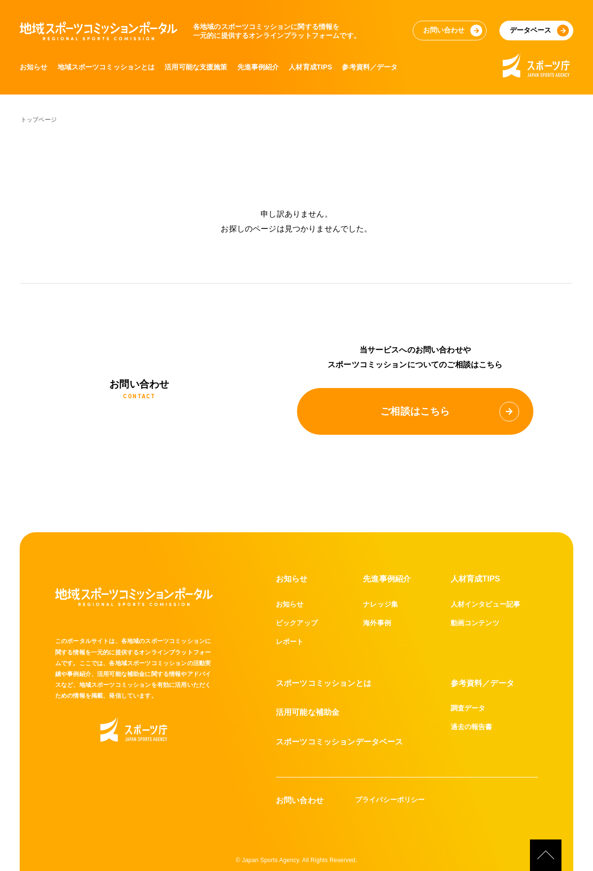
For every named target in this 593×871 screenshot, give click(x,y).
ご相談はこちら (449, 411)
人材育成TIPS (310, 67)
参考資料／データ (370, 67)
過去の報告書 (472, 727)
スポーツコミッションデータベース (339, 742)
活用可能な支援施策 (196, 67)
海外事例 (377, 623)
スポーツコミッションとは (323, 683)
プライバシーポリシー (390, 800)
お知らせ (34, 67)
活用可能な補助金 (307, 712)
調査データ (468, 708)
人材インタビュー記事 (486, 604)
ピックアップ (297, 623)
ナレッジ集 (380, 604)
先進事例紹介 (258, 67)
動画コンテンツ (475, 623)
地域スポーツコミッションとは (106, 67)
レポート (290, 641)
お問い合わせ (300, 800)
